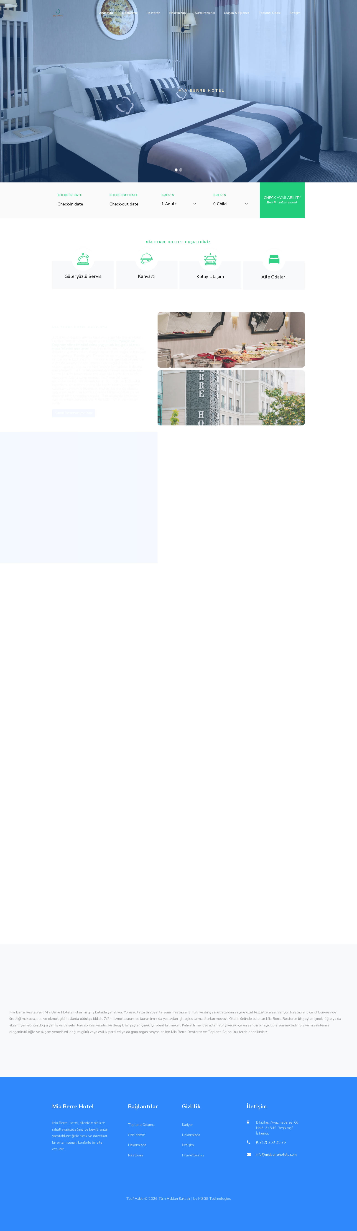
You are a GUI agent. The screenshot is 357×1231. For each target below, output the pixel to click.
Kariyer (187, 1124)
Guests (167, 195)
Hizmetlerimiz (193, 1155)
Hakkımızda (177, 13)
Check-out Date (124, 195)
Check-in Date (70, 195)
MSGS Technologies (214, 1198)
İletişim (295, 13)
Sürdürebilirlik (205, 13)
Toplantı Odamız (141, 1124)
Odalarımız (130, 13)
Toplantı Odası (269, 13)
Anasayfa (106, 13)
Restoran (153, 13)
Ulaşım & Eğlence (237, 13)
